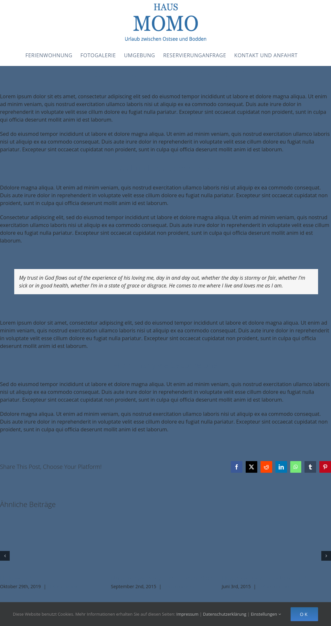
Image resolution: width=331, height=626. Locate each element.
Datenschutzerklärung (224, 614)
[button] (5, 556)
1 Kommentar (63, 586)
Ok (304, 614)
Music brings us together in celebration (162, 578)
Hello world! (15, 578)
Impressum (187, 614)
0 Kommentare (180, 586)
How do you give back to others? (264, 578)
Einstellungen (266, 614)
